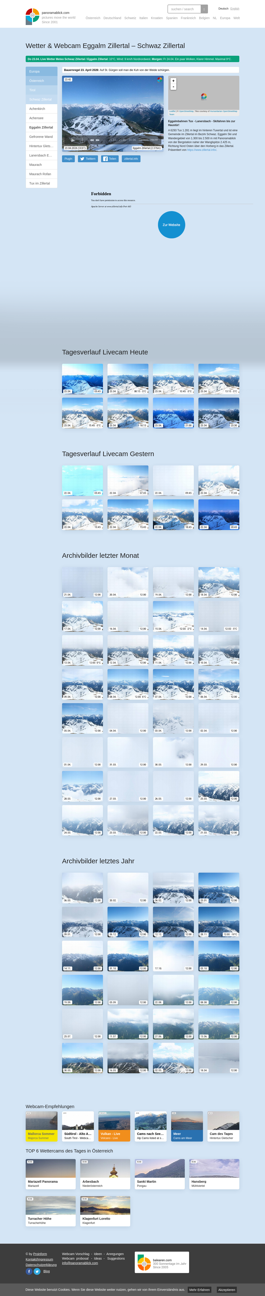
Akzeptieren (226, 1290)
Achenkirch (37, 109)
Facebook (29, 1271)
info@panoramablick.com (80, 1263)
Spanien (172, 18)
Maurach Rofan (40, 174)
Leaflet (172, 111)
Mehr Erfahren (199, 1290)
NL (215, 18)
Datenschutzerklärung (41, 1264)
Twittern (90, 158)
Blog (46, 1271)
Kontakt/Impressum (39, 1259)
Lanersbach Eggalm (43, 155)
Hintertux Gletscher (43, 146)
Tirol (32, 90)
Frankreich (188, 18)
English (234, 8)
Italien (143, 18)
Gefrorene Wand (41, 137)
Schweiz (130, 18)
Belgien (204, 18)
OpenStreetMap (186, 111)
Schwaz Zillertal (40, 99)
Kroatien (157, 18)
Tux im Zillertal (39, 183)
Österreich (93, 18)
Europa (225, 18)
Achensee (36, 118)
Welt (236, 18)
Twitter (37, 1271)
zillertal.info (131, 158)
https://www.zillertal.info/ (201, 149)
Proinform (40, 1254)
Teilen (112, 158)
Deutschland (112, 18)
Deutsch (223, 8)
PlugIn (68, 158)
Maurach (35, 165)
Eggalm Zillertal (41, 127)
